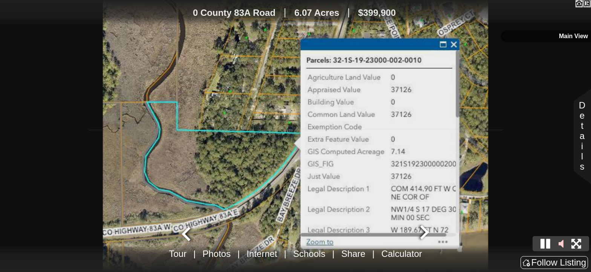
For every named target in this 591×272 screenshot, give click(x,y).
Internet (262, 254)
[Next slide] (423, 233)
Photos (216, 254)
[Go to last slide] (187, 233)
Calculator (401, 254)
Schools (309, 254)
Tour (178, 254)
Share (353, 254)
